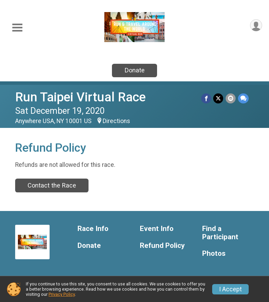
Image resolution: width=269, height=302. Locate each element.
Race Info (92, 229)
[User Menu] (255, 25)
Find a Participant (220, 233)
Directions (116, 121)
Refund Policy (162, 246)
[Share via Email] (231, 98)
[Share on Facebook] (207, 98)
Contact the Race (52, 185)
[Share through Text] (243, 98)
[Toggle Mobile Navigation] (17, 28)
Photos (214, 254)
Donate (135, 70)
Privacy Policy (62, 294)
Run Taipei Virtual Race (80, 97)
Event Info (157, 229)
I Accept (230, 289)
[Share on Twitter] (219, 98)
